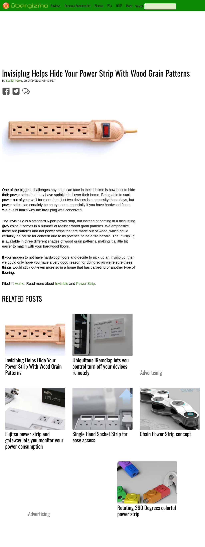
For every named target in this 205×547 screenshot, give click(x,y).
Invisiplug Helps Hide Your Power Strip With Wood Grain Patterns (33, 366)
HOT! (119, 5)
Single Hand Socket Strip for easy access (100, 437)
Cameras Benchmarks (77, 5)
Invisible (61, 284)
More (129, 5)
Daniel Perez (14, 80)
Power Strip (85, 284)
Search (139, 6)
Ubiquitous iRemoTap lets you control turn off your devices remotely (100, 366)
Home (19, 284)
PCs (109, 5)
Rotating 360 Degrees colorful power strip (146, 511)
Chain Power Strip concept (165, 434)
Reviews (55, 5)
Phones (98, 5)
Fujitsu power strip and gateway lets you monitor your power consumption (34, 440)
